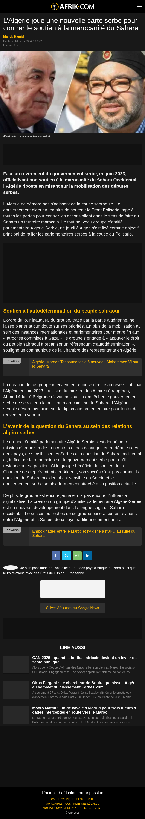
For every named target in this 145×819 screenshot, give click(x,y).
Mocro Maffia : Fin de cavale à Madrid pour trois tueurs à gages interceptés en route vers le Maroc (84, 710)
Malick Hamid (13, 36)
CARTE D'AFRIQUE (62, 799)
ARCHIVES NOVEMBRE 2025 (60, 808)
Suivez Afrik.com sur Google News (72, 608)
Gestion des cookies (90, 808)
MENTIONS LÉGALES (86, 803)
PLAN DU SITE (85, 799)
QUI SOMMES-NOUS (58, 803)
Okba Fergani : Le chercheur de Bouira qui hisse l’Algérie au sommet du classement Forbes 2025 (85, 685)
